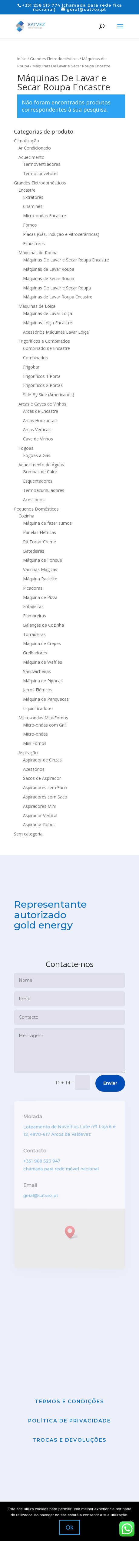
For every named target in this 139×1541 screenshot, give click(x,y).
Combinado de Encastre (46, 348)
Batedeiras (33, 551)
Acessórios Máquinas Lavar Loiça (56, 332)
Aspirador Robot (39, 824)
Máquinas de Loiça (36, 306)
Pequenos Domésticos (36, 509)
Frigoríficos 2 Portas (43, 385)
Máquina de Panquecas (46, 699)
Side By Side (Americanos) (48, 394)
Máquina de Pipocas (43, 681)
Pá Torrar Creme (39, 542)
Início (22, 58)
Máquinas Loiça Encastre (47, 323)
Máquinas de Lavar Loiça (47, 313)
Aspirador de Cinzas (42, 760)
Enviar (110, 1099)
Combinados (35, 357)
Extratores (33, 197)
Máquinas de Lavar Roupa (48, 269)
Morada (33, 1133)
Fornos (30, 225)
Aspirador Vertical (40, 815)
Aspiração (28, 752)
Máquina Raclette (40, 579)
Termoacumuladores (43, 490)
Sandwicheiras (37, 671)
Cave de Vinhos (38, 439)
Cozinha (26, 516)
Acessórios (34, 499)
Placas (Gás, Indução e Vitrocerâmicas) (61, 234)
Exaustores (34, 243)
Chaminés (32, 206)
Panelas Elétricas (39, 532)
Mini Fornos (34, 743)
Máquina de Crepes (42, 643)
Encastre (26, 190)
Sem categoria (28, 834)
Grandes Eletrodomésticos (54, 58)
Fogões (25, 448)
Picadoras (32, 588)
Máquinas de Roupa (38, 252)
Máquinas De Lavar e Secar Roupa (57, 288)
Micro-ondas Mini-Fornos (43, 718)
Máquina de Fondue (42, 560)
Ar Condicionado (34, 148)
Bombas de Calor (40, 471)
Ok (70, 1527)
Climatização (26, 141)
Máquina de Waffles (42, 662)
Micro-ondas (35, 734)
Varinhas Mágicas (40, 569)
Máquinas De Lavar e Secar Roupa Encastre (66, 260)
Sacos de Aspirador (42, 778)
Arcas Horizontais (40, 420)
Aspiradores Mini (39, 806)
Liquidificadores (38, 708)
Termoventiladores (41, 164)
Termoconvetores (40, 173)
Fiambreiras (34, 616)
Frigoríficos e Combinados (44, 341)
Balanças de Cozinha (43, 625)
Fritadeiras (33, 606)
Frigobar (31, 367)
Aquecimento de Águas (41, 465)
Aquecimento (31, 157)
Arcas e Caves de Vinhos (42, 404)
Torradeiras (34, 634)
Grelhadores (35, 653)
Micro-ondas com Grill (44, 725)
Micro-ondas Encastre (44, 215)
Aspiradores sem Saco (45, 787)
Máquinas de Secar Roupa (48, 278)
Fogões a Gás (36, 455)
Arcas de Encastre (40, 411)
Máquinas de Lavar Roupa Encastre (57, 297)
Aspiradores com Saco (45, 797)
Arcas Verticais (37, 429)
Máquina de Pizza (40, 597)
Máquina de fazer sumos (47, 523)
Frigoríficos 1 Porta (42, 376)
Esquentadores (37, 481)
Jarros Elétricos (37, 690)
